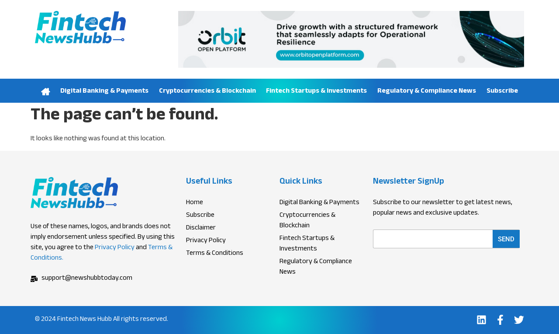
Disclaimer (201, 228)
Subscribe (502, 91)
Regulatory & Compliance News (426, 91)
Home (45, 90)
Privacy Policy (115, 248)
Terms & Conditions (214, 254)
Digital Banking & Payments (104, 91)
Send (506, 239)
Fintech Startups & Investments (316, 91)
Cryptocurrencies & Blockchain (207, 91)
